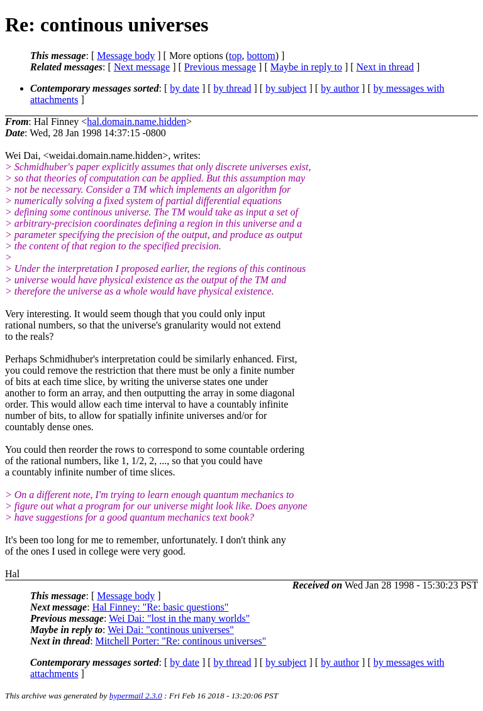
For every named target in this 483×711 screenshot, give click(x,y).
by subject (285, 88)
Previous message (220, 67)
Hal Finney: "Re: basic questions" (160, 607)
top (235, 55)
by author (340, 88)
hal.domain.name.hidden (136, 121)
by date (184, 88)
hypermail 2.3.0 (135, 695)
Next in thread (385, 67)
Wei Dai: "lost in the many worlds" (179, 618)
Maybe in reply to (306, 67)
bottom (261, 55)
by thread (233, 88)
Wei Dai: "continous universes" (171, 629)
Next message (142, 67)
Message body (126, 55)
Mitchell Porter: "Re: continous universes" (181, 641)
